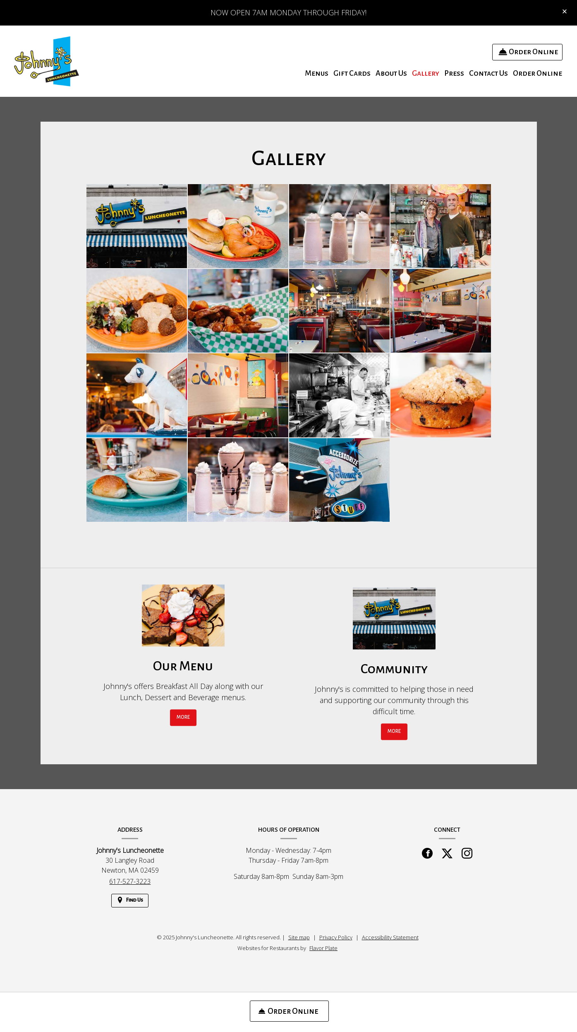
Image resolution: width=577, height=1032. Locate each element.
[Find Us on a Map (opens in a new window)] (129, 900)
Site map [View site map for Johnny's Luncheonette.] (299, 937)
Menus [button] (316, 73)
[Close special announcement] (564, 12)
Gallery (425, 73)
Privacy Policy (335, 937)
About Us (391, 73)
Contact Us (488, 73)
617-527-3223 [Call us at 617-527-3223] (130, 881)
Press (454, 73)
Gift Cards (352, 73)
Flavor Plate (323, 948)
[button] (136, 226)
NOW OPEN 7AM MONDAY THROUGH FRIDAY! (288, 12)
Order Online (537, 73)
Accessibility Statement (390, 937)
